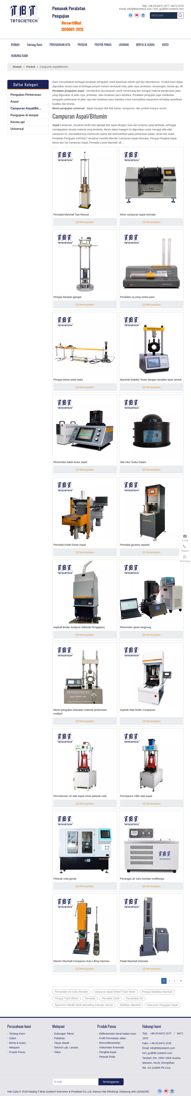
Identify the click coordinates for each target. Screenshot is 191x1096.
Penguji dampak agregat (67, 297)
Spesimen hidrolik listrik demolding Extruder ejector (84, 1005)
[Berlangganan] (111, 1081)
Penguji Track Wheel (66, 998)
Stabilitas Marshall (130, 1005)
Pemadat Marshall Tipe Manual (71, 214)
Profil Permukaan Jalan (112, 1038)
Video (57, 1052)
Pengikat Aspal (107, 1052)
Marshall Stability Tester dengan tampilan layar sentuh (151, 379)
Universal (17, 128)
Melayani (14, 1047)
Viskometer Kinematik (111, 1047)
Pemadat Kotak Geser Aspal (69, 544)
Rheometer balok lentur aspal (70, 462)
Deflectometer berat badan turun (117, 1033)
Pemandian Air (134, 998)
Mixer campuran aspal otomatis (138, 214)
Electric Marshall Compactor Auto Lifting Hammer (81, 961)
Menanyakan (85, 222)
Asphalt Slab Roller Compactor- (138, 709)
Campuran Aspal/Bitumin (28, 108)
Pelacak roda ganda (64, 878)
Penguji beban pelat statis (68, 379)
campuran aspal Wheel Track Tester (115, 991)
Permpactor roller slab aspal (136, 796)
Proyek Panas (17, 1052)
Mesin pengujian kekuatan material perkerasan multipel (80, 711)
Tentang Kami (17, 1033)
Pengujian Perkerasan (25, 94)
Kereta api (17, 122)
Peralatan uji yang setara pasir (137, 297)
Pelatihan (59, 1038)
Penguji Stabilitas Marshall (157, 991)
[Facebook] (130, 15)
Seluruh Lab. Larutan (66, 1047)
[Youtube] (136, 15)
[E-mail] (75, 1081)
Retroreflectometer (109, 1042)
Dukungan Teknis (64, 1033)
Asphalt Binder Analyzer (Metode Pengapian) (79, 627)
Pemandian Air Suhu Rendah (71, 991)
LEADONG (143, 1091)
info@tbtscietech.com (139, 8)
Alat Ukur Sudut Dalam (133, 462)
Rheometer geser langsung (135, 627)
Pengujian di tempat (24, 115)
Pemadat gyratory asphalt (134, 544)
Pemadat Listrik (110, 998)
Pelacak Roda (107, 1056)
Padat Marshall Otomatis (134, 961)
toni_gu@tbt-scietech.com (169, 8)
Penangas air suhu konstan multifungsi (142, 878)
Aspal (14, 101)
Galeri (12, 1038)
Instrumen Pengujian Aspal (162, 1005)
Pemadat (90, 998)
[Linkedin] (143, 15)
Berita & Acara (17, 1042)
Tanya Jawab (61, 1042)
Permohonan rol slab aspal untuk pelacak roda (80, 796)
